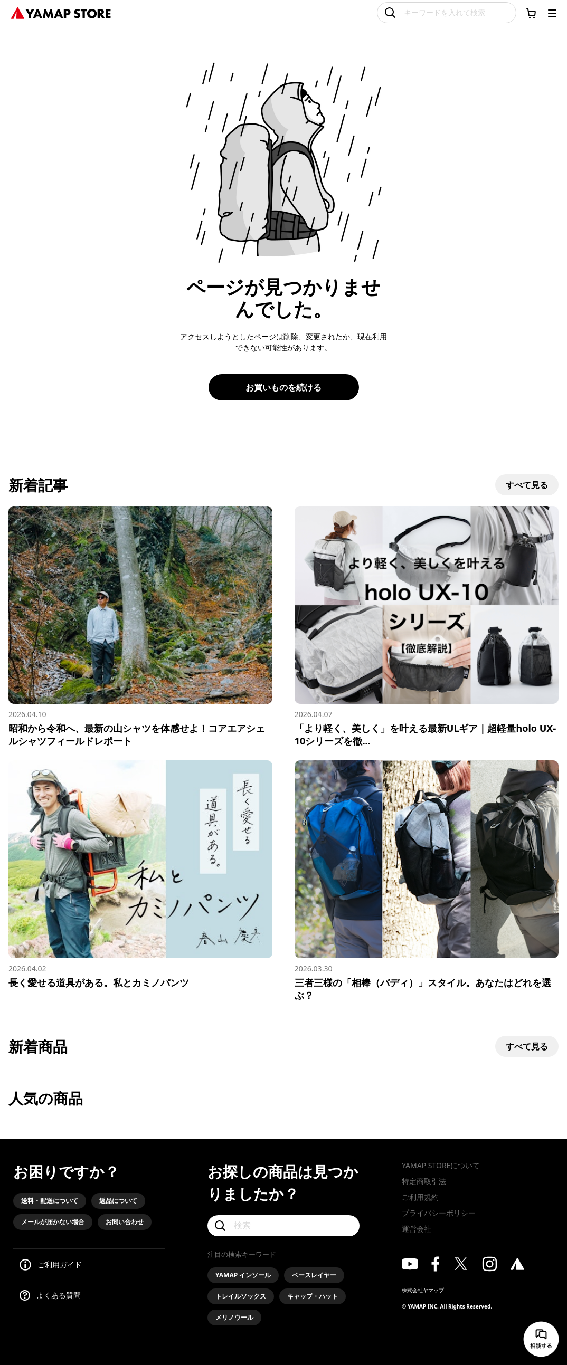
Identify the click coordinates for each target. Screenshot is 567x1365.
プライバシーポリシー (439, 1213)
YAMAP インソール (243, 1275)
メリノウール (234, 1317)
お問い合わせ (125, 1221)
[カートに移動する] (531, 13)
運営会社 (416, 1229)
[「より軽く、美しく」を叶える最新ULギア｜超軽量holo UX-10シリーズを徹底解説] (427, 626)
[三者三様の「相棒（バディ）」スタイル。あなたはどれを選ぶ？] (427, 880)
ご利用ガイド (59, 1264)
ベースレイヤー (314, 1275)
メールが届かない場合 (52, 1221)
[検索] (283, 1225)
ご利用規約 (420, 1197)
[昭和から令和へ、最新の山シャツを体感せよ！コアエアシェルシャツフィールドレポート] (140, 626)
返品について (118, 1200)
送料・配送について (49, 1200)
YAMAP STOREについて (441, 1165)
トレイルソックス (240, 1296)
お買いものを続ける (283, 387)
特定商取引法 (424, 1181)
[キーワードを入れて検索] (446, 12)
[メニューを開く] (552, 13)
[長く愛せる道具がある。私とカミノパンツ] (140, 874)
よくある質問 (58, 1295)
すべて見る (527, 485)
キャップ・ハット (312, 1296)
